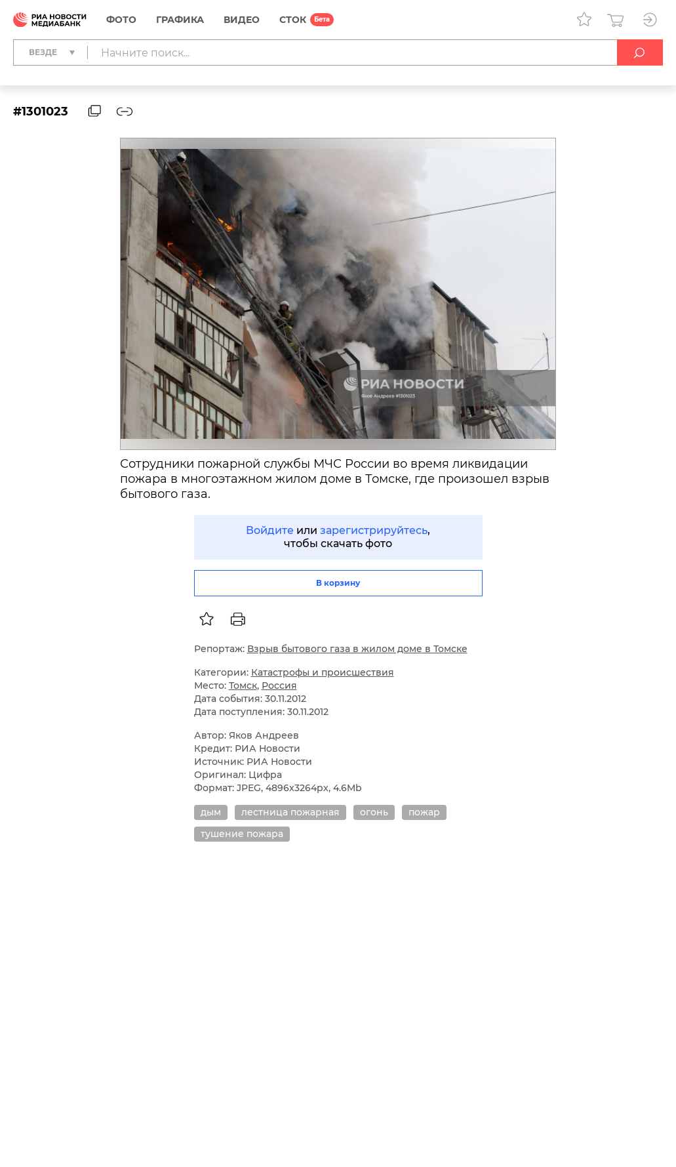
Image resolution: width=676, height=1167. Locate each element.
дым (211, 812)
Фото (121, 20)
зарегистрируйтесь (373, 530)
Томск (243, 685)
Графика (180, 20)
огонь (374, 812)
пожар (424, 812)
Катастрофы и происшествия (322, 672)
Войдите (270, 530)
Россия (279, 685)
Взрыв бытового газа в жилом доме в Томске (357, 649)
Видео (242, 20)
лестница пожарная (290, 812)
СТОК (292, 20)
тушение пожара (242, 834)
